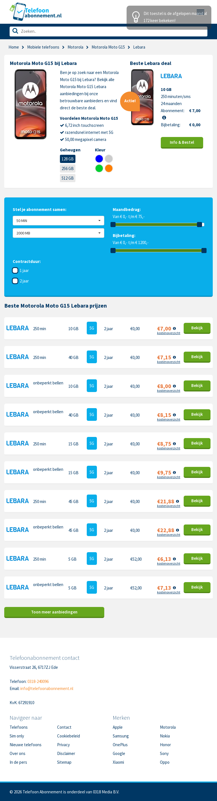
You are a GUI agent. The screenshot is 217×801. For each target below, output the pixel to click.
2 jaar (24, 281)
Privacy (63, 744)
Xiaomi (118, 762)
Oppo (165, 762)
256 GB (68, 168)
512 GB (68, 178)
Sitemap (64, 762)
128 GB (68, 159)
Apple (118, 727)
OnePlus (120, 744)
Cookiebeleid (68, 736)
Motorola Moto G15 (108, 47)
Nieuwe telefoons (26, 744)
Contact (64, 727)
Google (119, 753)
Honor (165, 744)
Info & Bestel (182, 142)
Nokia (165, 736)
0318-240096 (38, 681)
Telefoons (19, 727)
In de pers (18, 762)
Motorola (75, 47)
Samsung (121, 736)
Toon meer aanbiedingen (54, 612)
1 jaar (24, 270)
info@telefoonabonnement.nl (46, 688)
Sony (164, 753)
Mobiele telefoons (43, 47)
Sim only (17, 736)
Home (13, 47)
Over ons (17, 753)
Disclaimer (66, 753)
